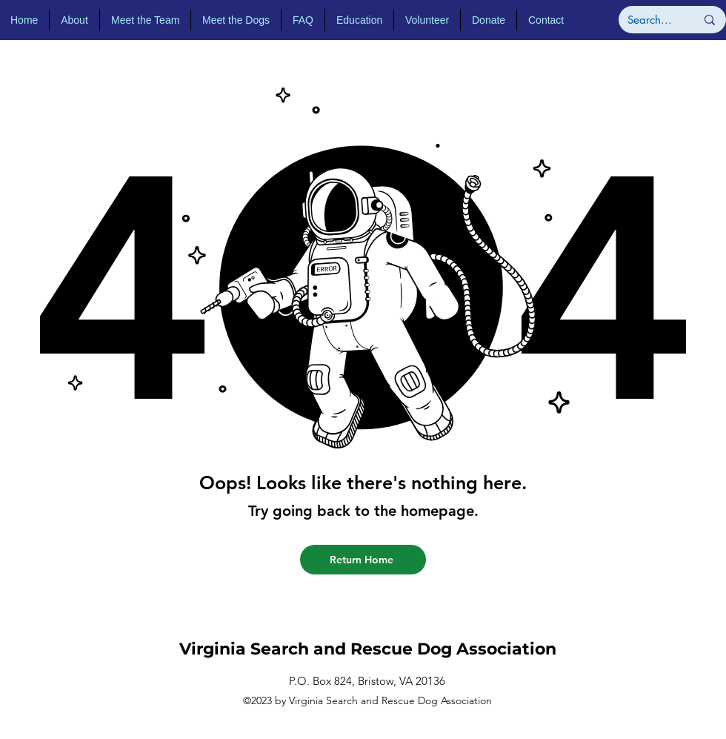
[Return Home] (363, 559)
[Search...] (650, 19)
